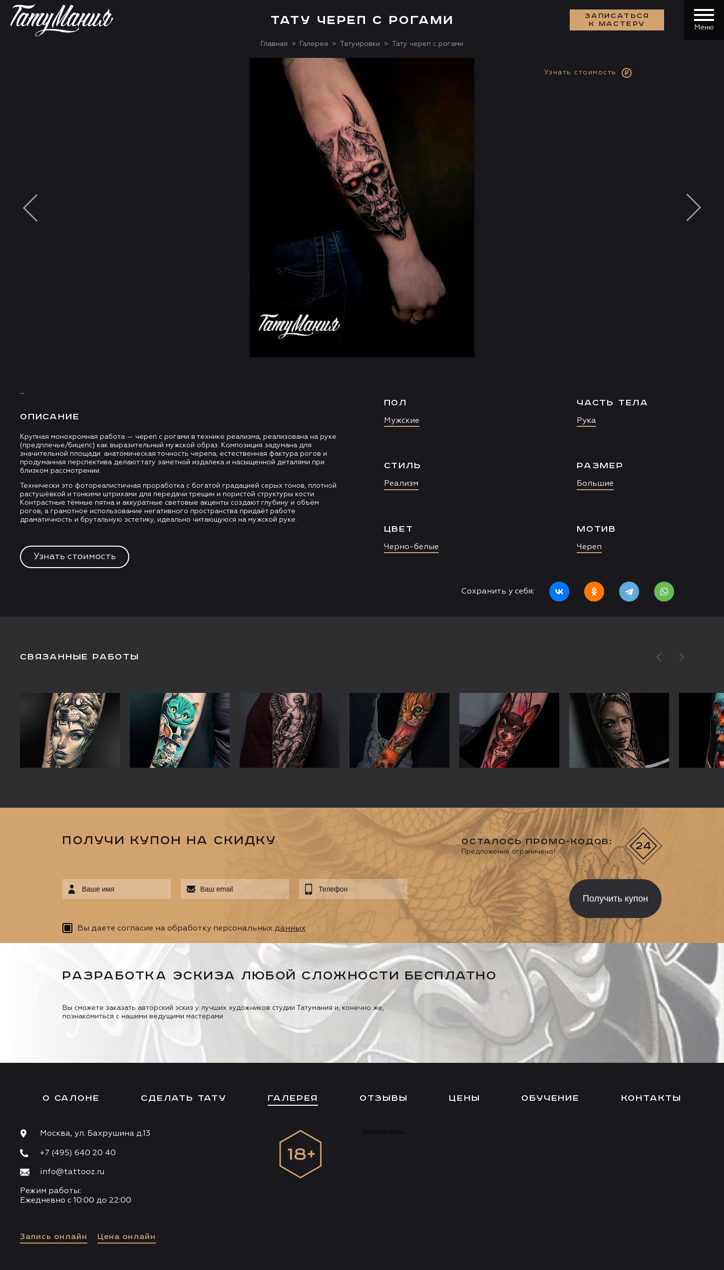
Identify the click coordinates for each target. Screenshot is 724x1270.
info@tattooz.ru (72, 1172)
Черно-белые (411, 547)
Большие (595, 484)
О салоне (70, 1098)
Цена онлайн (126, 1237)
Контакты (651, 1098)
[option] (362, 337)
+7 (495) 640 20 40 (78, 1153)
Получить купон (615, 899)
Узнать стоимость (74, 556)
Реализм (401, 484)
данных (290, 929)
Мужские (401, 421)
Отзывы (384, 1098)
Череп (589, 547)
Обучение (550, 1098)
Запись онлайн (53, 1237)
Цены (464, 1098)
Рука (586, 421)
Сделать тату (183, 1098)
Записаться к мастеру (617, 20)
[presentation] (481, 895)
